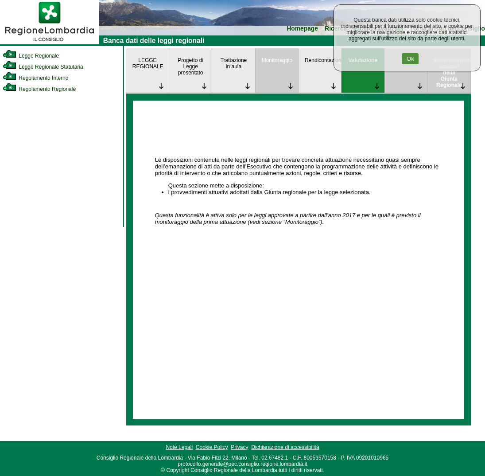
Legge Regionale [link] (31, 56)
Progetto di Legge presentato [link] (190, 66)
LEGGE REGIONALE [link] (147, 63)
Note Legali (179, 447)
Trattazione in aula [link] (234, 63)
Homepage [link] (302, 28)
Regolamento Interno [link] (35, 78)
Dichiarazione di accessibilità (285, 447)
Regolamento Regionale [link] (39, 89)
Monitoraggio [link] (277, 60)
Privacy (239, 447)
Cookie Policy (212, 447)
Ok (410, 58)
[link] (49, 42)
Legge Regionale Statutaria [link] (43, 67)
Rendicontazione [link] (323, 60)
